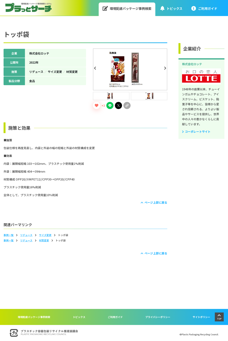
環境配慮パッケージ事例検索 (127, 8)
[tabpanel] (130, 69)
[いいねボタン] (96, 105)
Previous (95, 68)
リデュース (26, 235)
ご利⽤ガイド (204, 8)
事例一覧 (9, 235)
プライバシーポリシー (157, 317)
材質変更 (44, 240)
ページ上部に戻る (155, 202)
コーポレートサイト (198, 131)
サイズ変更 (45, 235)
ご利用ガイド (115, 317)
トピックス (171, 8)
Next (165, 68)
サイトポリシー (201, 317)
